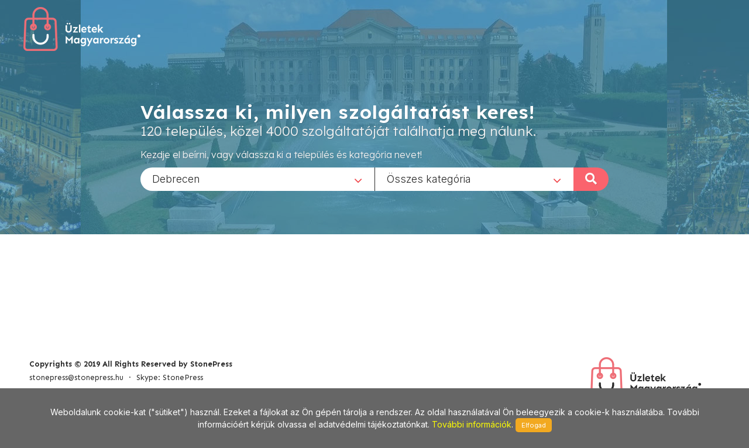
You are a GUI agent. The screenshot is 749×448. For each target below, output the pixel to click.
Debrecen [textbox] (176, 178)
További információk (471, 424)
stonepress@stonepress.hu (76, 377)
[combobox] (257, 178)
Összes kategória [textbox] (429, 178)
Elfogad (533, 425)
